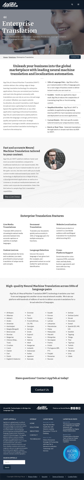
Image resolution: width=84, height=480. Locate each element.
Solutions (12, 57)
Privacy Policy (32, 476)
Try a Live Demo (12, 197)
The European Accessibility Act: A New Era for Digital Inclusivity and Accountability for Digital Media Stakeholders (71, 427)
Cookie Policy (72, 476)
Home (5, 57)
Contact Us (75, 57)
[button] (78, 4)
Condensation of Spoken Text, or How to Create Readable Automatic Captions (71, 439)
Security (44, 476)
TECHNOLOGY (35, 439)
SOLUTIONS (34, 427)
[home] (10, 4)
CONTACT (34, 435)
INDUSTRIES (34, 431)
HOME (32, 423)
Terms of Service (58, 476)
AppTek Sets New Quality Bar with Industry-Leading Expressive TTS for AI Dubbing (50, 429)
